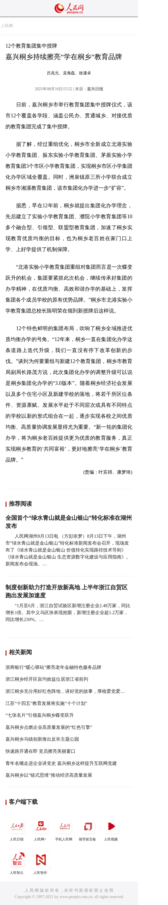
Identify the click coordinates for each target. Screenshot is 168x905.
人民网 (7, 26)
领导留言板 (88, 828)
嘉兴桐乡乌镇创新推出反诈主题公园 (42, 739)
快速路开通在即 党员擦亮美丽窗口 (40, 751)
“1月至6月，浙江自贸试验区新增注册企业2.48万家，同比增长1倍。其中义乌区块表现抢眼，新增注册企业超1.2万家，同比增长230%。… (67, 612)
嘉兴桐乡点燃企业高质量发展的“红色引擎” (48, 727)
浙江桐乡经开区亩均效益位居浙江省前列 (46, 679)
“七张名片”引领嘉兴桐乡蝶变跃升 (39, 715)
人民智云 (17, 862)
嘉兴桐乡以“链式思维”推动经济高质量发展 (48, 775)
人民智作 (41, 862)
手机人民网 (64, 828)
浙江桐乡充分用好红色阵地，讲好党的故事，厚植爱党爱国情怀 (69, 691)
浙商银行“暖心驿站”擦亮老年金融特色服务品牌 (53, 667)
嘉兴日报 (95, 89)
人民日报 (17, 828)
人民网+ (41, 828)
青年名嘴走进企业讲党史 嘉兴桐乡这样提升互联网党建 (61, 763)
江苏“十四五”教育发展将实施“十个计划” (46, 703)
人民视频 (111, 828)
